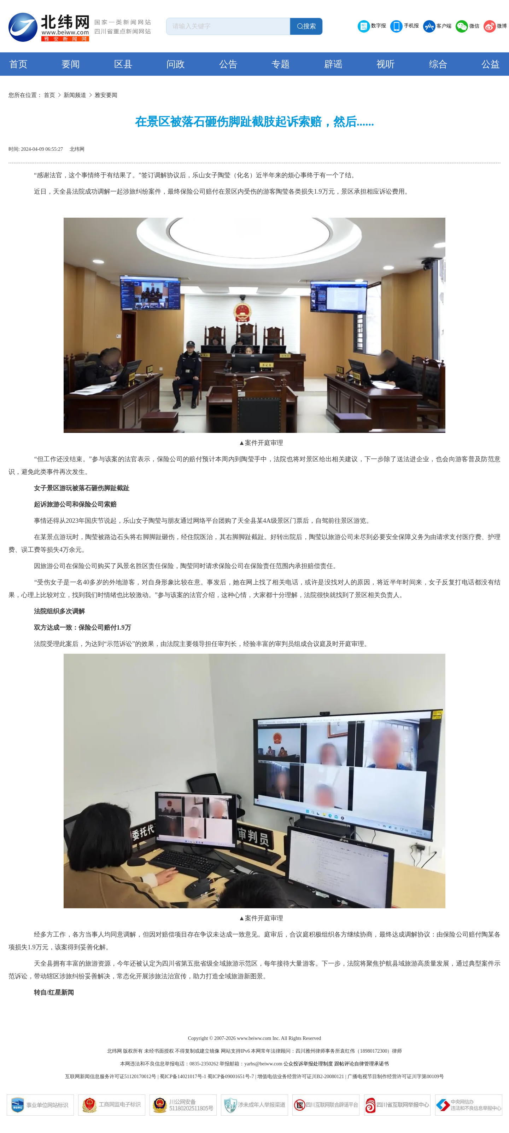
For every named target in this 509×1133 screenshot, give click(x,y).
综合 (438, 64)
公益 (490, 64)
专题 (280, 64)
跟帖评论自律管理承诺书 (361, 1063)
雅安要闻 (106, 95)
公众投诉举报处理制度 (308, 1063)
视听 (385, 64)
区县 (123, 64)
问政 (175, 64)
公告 (228, 64)
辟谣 (333, 64)
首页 (18, 64)
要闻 (71, 64)
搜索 (306, 26)
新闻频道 (75, 95)
